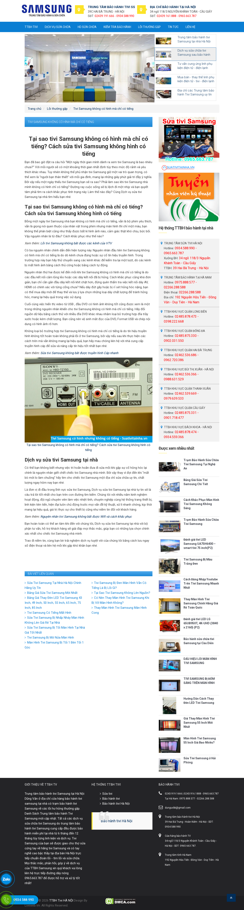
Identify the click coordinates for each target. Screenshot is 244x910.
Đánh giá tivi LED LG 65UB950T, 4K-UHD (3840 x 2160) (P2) (201, 623)
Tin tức (173, 27)
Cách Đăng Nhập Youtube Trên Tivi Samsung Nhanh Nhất (201, 583)
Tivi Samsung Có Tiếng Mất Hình (49, 613)
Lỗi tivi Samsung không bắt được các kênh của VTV (76, 243)
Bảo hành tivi (111, 798)
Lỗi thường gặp (149, 27)
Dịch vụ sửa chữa (58, 27)
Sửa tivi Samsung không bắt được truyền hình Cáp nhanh (79, 353)
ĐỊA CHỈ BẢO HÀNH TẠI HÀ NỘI (173, 7)
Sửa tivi (107, 793)
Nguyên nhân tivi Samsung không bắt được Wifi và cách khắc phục (86, 516)
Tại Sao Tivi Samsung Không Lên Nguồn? (122, 593)
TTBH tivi (31, 27)
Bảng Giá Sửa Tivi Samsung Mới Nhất (52, 593)
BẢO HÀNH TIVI (169, 784)
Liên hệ (190, 27)
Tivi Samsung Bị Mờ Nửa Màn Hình (50, 637)
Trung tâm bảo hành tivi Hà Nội (182, 816)
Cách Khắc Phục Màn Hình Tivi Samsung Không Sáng (201, 504)
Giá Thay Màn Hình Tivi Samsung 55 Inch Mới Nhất (199, 722)
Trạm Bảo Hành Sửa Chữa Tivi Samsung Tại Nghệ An (201, 464)
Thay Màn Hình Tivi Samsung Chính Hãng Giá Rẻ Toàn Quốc (201, 603)
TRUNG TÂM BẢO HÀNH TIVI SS (111, 7)
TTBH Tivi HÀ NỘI (61, 900)
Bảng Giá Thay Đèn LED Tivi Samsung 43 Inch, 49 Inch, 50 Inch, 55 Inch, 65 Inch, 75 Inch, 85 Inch (53, 603)
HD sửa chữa (87, 27)
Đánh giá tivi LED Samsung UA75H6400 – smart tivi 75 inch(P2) (200, 544)
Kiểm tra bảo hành (117, 27)
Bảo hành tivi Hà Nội (116, 803)
